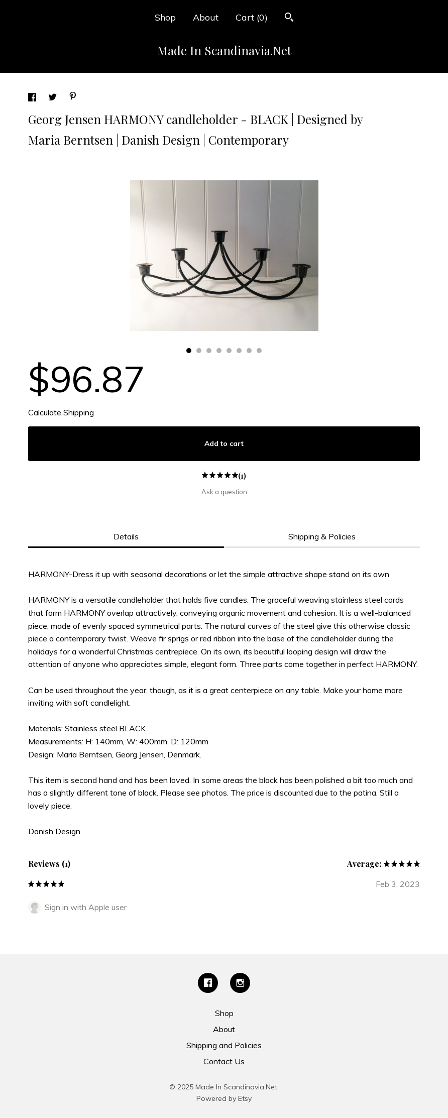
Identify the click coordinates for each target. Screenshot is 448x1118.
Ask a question (224, 492)
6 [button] (239, 350)
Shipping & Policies (322, 536)
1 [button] (188, 350)
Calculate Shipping (61, 412)
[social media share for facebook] (33, 98)
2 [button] (198, 350)
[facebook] (208, 983)
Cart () (252, 17)
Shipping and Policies (224, 1045)
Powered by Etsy (224, 1098)
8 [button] (259, 350)
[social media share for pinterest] (73, 97)
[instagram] (240, 983)
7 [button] (249, 350)
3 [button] (208, 350)
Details (126, 536)
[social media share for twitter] (53, 98)
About (205, 17)
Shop (165, 17)
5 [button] (229, 350)
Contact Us (224, 1061)
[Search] (289, 18)
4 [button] (218, 350)
